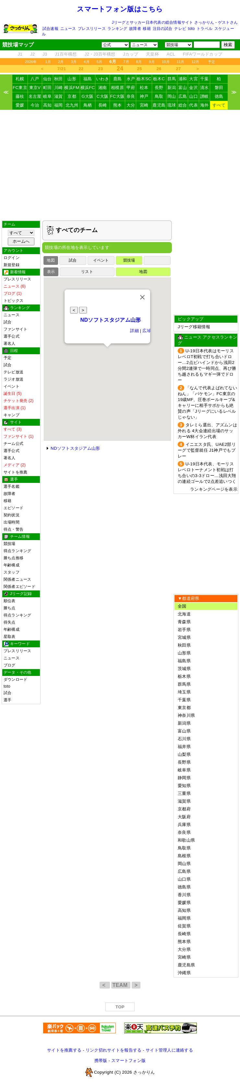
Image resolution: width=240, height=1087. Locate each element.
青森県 (184, 621)
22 (81, 68)
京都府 (184, 809)
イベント (11, 386)
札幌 (20, 78)
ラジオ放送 (13, 379)
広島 (182, 96)
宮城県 (184, 637)
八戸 (34, 78)
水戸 (130, 78)
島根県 (184, 855)
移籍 (146, 28)
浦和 (182, 78)
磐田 (219, 87)
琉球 (171, 105)
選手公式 (11, 336)
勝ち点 (10, 608)
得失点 (10, 622)
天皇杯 (152, 54)
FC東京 (20, 87)
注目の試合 (163, 28)
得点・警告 (13, 529)
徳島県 (184, 887)
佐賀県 (184, 926)
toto (191, 28)
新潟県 (184, 723)
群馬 (171, 78)
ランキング (117, 28)
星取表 (10, 636)
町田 (47, 87)
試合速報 (50, 28)
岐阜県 (184, 770)
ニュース (68, 28)
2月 (61, 62)
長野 (159, 87)
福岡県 (184, 918)
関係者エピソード (19, 586)
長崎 (102, 105)
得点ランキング (17, 551)
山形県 (184, 653)
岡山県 (184, 863)
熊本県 (184, 941)
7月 (126, 62)
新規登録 (11, 265)
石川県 (184, 738)
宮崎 (144, 105)
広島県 (184, 871)
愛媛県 (184, 902)
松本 (144, 87)
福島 (87, 78)
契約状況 (11, 515)
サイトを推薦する (64, 1050)
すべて (218, 105)
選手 (7, 700)
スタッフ (11, 572)
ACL (171, 54)
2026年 (31, 62)
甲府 (130, 87)
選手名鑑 (11, 486)
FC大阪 (117, 96)
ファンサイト (15, 329)
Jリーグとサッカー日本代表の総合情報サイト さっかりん (163, 22)
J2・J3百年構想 (100, 54)
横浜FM (71, 87)
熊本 (117, 105)
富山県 (184, 731)
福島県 (184, 660)
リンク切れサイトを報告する (113, 1050)
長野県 (184, 762)
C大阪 (102, 96)
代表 (193, 105)
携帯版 (100, 1060)
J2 (32, 54)
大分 (130, 105)
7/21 (61, 68)
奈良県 (184, 832)
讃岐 (204, 96)
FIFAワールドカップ (202, 54)
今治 (34, 105)
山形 (71, 78)
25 (139, 68)
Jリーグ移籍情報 (194, 326)
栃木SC (144, 78)
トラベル (204, 28)
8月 (139, 62)
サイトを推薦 (15, 472)
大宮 (193, 78)
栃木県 (184, 676)
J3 (44, 54)
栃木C (159, 78)
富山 (182, 87)
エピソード (13, 508)
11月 (181, 62)
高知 (47, 105)
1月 (48, 62)
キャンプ (11, 415)
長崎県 (184, 933)
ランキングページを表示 (213, 489)
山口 (193, 96)
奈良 (130, 96)
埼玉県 (184, 692)
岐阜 (47, 96)
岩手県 (184, 629)
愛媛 (20, 105)
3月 (74, 62)
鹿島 (117, 78)
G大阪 (87, 96)
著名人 (10, 343)
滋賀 (58, 96)
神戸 (144, 96)
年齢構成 (11, 565)
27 (178, 68)
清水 (204, 87)
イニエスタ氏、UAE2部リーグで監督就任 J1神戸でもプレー (207, 450)
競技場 (10, 543)
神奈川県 (186, 715)
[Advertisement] (120, 165)
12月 (195, 62)
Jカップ (130, 54)
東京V (35, 87)
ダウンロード (15, 679)
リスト (87, 271)
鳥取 (159, 96)
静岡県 (184, 777)
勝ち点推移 (13, 558)
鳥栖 (87, 105)
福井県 (184, 746)
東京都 (184, 707)
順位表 (10, 601)
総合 (182, 105)
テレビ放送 (13, 372)
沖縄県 (184, 972)
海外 (204, 105)
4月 (87, 62)
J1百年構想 (66, 54)
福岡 (58, 105)
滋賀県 (184, 801)
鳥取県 (184, 848)
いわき (102, 78)
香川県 (184, 894)
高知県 (184, 910)
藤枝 (20, 96)
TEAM (121, 985)
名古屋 (35, 96)
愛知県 (184, 785)
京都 (71, 96)
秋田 (58, 78)
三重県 (184, 793)
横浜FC (87, 87)
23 (100, 68)
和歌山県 (186, 840)
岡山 (171, 96)
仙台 (47, 78)
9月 (152, 62)
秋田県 (184, 645)
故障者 (135, 28)
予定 (211, 62)
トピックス (13, 300)
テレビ (180, 28)
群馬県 (184, 684)
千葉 (204, 78)
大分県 (184, 949)
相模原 (117, 87)
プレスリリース (92, 28)
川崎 (58, 87)
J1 (20, 54)
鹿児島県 (186, 965)
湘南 (102, 87)
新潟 (171, 87)
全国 (182, 606)
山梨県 (184, 754)
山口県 (184, 879)
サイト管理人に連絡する (169, 1050)
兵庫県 (184, 824)
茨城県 (184, 668)
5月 (99, 62)
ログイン (11, 257)
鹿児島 (158, 105)
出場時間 (11, 522)
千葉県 (184, 699)
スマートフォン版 (128, 1060)
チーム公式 (13, 443)
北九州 (72, 105)
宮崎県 (184, 957)
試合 (7, 322)
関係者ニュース (17, 579)
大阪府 (184, 816)
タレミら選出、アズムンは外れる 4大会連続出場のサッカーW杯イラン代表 (207, 430)
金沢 (193, 87)
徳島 (219, 96)
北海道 (184, 614)
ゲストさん (228, 22)
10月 (166, 62)
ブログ (10, 665)
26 (159, 68)
